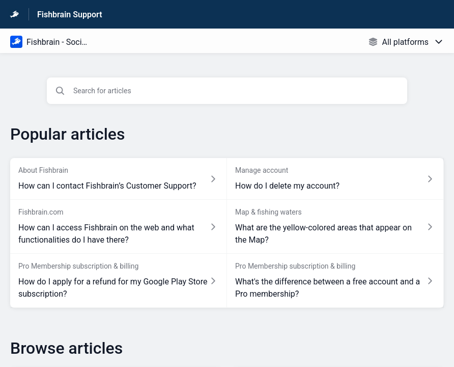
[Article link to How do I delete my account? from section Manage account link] (335, 179)
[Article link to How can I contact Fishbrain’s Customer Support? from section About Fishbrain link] (118, 179)
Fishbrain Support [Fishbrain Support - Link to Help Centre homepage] (69, 14)
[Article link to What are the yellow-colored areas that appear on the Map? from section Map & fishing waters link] (335, 227)
